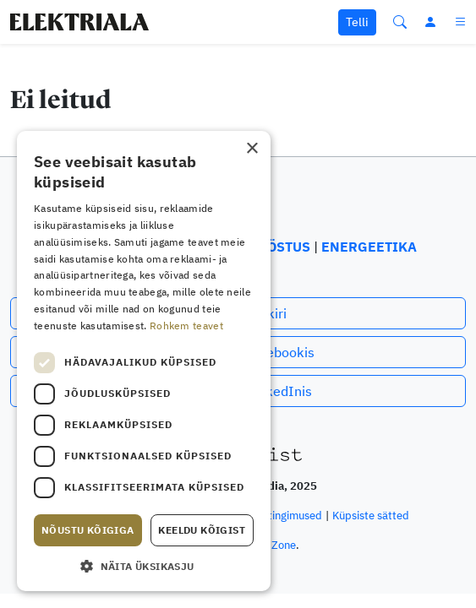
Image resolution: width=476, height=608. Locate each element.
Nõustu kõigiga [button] (87, 530)
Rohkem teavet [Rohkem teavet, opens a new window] (186, 325)
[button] (144, 565)
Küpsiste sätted (370, 515)
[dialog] (144, 361)
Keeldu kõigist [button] (201, 530)
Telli (357, 22)
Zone (283, 545)
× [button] (251, 149)
